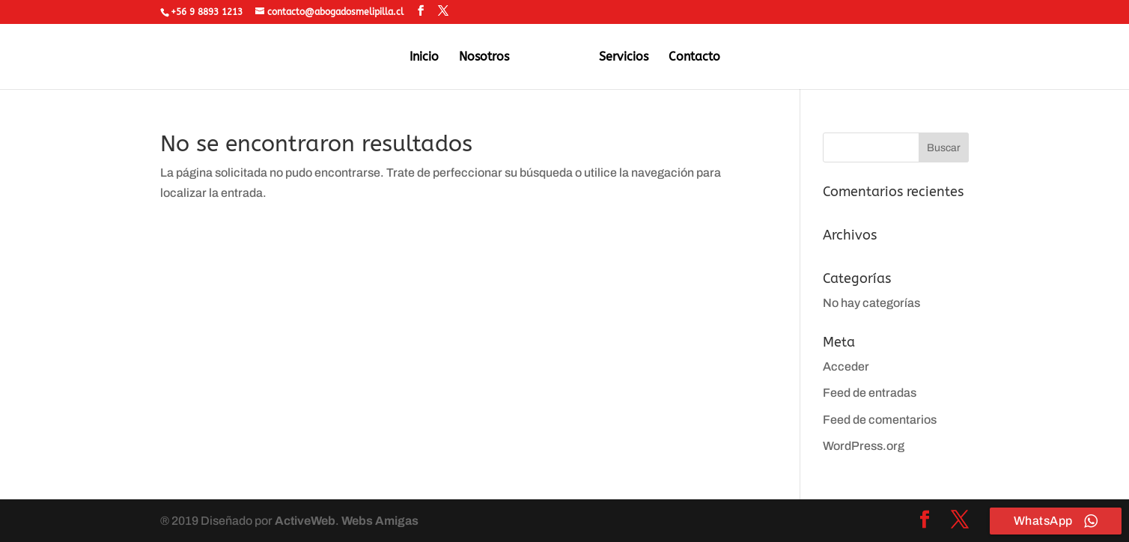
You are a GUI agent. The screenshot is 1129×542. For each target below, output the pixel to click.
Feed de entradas (869, 392)
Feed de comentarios (880, 419)
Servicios (623, 58)
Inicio (424, 58)
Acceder (846, 366)
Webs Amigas (380, 520)
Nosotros (484, 58)
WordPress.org (863, 445)
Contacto (694, 58)
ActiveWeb (305, 520)
